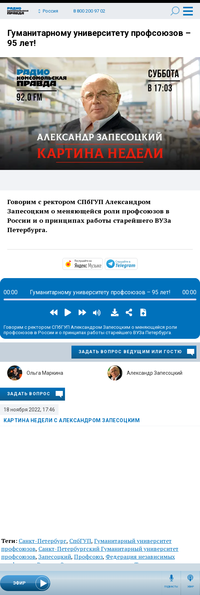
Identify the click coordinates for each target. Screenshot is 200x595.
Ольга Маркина (45, 373)
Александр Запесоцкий (154, 373)
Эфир (190, 586)
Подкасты (171, 586)
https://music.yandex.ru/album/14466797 (102, 263)
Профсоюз (88, 557)
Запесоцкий (54, 557)
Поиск (175, 10)
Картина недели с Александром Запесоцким (72, 420)
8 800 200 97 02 (89, 11)
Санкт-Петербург (42, 541)
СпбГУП (80, 541)
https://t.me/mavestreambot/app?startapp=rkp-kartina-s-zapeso (137, 263)
